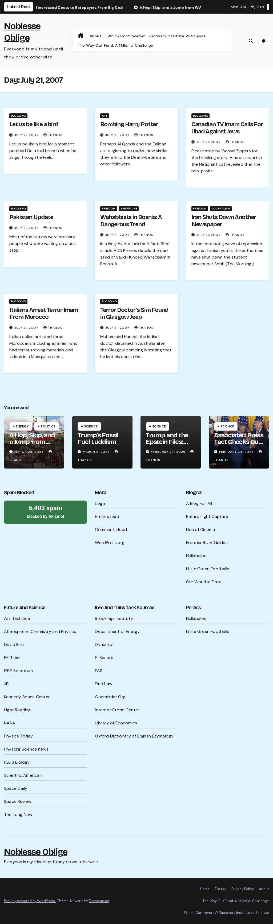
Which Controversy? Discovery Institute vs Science (156, 36)
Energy (22, 426)
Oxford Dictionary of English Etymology (134, 736)
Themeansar (99, 901)
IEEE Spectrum (18, 670)
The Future (129, 208)
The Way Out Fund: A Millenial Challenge (115, 45)
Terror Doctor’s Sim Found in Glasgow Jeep (134, 313)
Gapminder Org (110, 697)
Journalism (221, 208)
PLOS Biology (17, 762)
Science (91, 426)
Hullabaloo (196, 555)
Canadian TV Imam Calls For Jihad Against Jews (227, 128)
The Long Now (18, 814)
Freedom (108, 208)
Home (205, 889)
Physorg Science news (26, 749)
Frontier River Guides (207, 542)
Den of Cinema (200, 529)
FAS (98, 670)
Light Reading (17, 710)
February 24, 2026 (169, 452)
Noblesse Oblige (35, 851)
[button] (251, 40)
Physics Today (18, 736)
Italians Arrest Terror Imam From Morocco (43, 313)
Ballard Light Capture (207, 516)
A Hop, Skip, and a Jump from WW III (32, 441)
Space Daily (15, 788)
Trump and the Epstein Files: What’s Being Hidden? (167, 445)
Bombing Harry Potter (129, 124)
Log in (101, 503)
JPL (7, 684)
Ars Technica (17, 618)
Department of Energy (117, 631)
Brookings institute (114, 618)
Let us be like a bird (33, 124)
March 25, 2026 (29, 452)
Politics (48, 426)
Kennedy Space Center (27, 697)
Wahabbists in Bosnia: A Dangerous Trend (131, 221)
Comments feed (111, 529)
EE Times (13, 657)
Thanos (52, 135)
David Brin (14, 644)
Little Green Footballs (207, 569)
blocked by (45, 511)
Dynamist (104, 644)
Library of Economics (116, 723)
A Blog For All (199, 503)
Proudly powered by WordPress (30, 901)
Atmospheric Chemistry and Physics (40, 631)
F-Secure (104, 657)
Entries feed (107, 516)
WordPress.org (110, 542)
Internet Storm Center (117, 710)
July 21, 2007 (27, 135)
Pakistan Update (31, 217)
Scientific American (23, 775)
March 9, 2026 (97, 452)
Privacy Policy (242, 889)
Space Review (17, 801)
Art (104, 115)
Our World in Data (204, 582)
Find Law (103, 684)
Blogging (18, 115)
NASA (9, 723)
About (96, 36)
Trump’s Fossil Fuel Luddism (98, 438)
